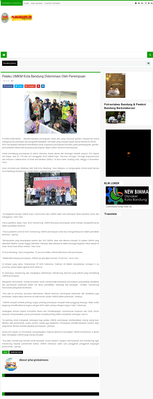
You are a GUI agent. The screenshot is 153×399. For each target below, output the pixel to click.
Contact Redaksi (52, 3)
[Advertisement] (104, 28)
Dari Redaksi (37, 3)
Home (26, 3)
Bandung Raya (16, 352)
